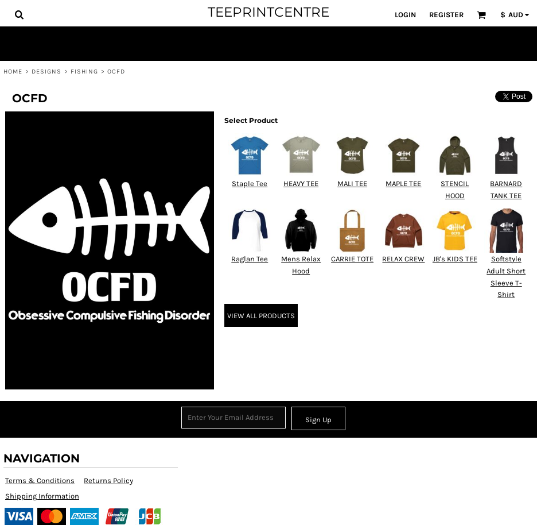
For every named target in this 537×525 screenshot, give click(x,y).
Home (12, 71)
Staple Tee (249, 183)
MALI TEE (352, 183)
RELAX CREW (403, 258)
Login (405, 14)
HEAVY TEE (300, 183)
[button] (19, 14)
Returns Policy (108, 480)
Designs (47, 71)
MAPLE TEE (403, 183)
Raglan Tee (249, 258)
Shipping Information (42, 496)
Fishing (85, 71)
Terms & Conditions (40, 480)
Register (446, 14)
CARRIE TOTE (352, 258)
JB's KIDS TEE (455, 258)
